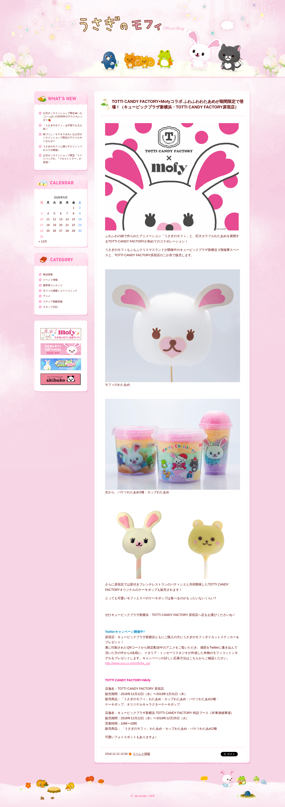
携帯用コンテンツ (53, 285)
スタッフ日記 (50, 307)
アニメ (46, 296)
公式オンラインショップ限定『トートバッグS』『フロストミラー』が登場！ (62, 159)
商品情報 (48, 274)
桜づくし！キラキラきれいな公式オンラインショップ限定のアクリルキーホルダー (62, 137)
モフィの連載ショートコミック (60, 290)
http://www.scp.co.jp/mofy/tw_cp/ (127, 663)
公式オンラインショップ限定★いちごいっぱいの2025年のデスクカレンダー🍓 (63, 116)
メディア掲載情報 (53, 301)
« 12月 (43, 241)
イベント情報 (50, 279)
